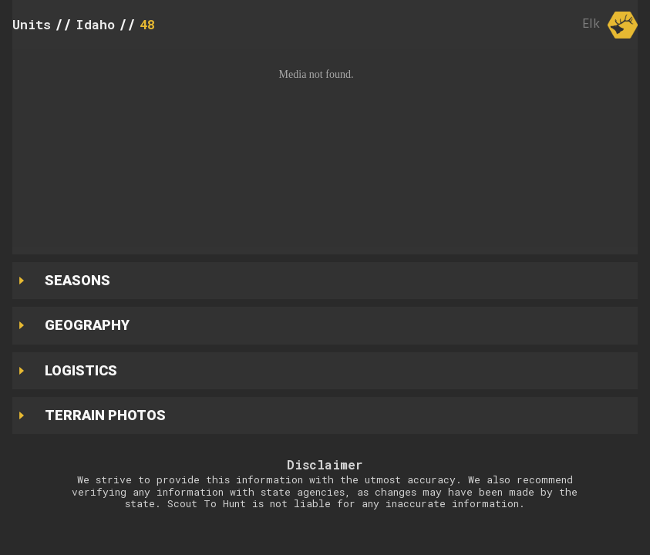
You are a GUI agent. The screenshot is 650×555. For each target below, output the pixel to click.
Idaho (95, 24)
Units (31, 24)
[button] (325, 148)
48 (147, 24)
